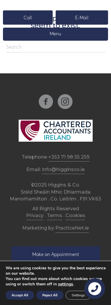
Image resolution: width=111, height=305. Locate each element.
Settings (78, 295)
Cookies (75, 215)
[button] (28, 17)
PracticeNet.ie (72, 228)
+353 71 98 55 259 (68, 157)
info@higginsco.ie (63, 169)
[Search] (55, 47)
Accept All (20, 295)
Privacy (35, 215)
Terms (54, 215)
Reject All (49, 295)
